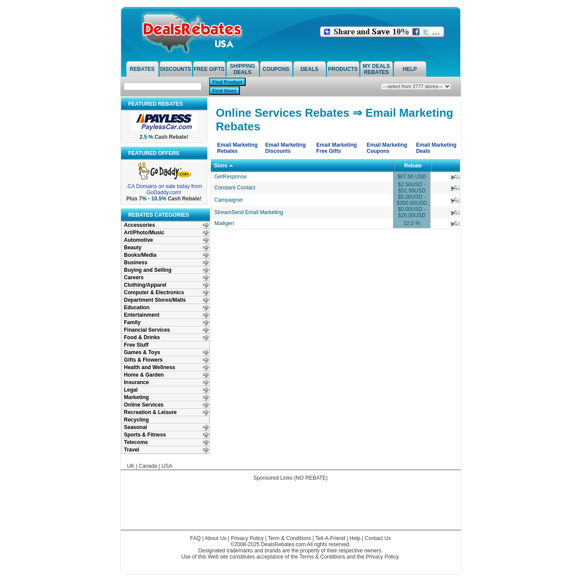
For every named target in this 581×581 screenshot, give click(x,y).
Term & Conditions (289, 538)
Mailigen (224, 223)
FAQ (195, 538)
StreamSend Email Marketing (248, 212)
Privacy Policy (247, 538)
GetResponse (230, 177)
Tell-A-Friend (330, 538)
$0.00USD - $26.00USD (412, 212)
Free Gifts (209, 69)
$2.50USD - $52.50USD (412, 187)
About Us (215, 538)
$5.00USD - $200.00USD (412, 200)
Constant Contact (234, 188)
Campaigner (228, 200)
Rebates (142, 69)
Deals (310, 69)
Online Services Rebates (282, 112)
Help (410, 69)
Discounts (175, 69)
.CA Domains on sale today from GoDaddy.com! (164, 189)
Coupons (276, 69)
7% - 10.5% (152, 199)
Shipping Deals (242, 69)
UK (131, 466)
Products (342, 69)
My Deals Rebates (376, 69)
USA (167, 466)
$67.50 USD (411, 177)
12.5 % (412, 223)
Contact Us (378, 538)
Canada (148, 466)
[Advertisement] (290, 509)
